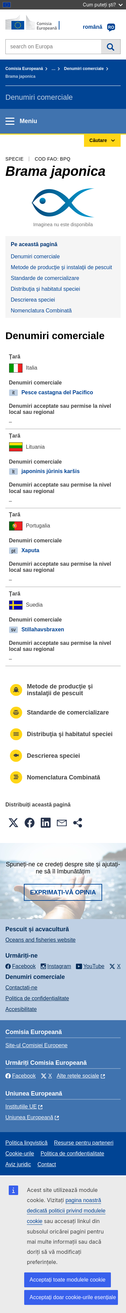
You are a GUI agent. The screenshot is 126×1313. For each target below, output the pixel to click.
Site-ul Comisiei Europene (36, 1045)
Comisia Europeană (24, 68)
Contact (46, 1164)
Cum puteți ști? (103, 4)
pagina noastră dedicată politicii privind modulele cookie (66, 1210)
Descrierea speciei (33, 300)
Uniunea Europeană (29, 1117)
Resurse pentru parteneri (84, 1143)
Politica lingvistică (26, 1143)
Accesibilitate (21, 1009)
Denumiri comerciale (84, 68)
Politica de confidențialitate (37, 998)
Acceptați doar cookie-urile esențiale (73, 1297)
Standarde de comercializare (45, 278)
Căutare (110, 47)
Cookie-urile (19, 1153)
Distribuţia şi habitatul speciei (45, 289)
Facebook (20, 1076)
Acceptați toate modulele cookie (68, 1280)
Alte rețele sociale (78, 1076)
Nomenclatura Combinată (41, 310)
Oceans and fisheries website (40, 940)
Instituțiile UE (21, 1106)
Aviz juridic (18, 1164)
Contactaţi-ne (21, 987)
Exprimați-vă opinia (63, 892)
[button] (13, 822)
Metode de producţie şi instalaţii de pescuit (61, 267)
